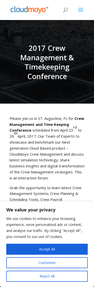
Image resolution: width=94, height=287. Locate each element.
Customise (47, 262)
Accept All (47, 249)
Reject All (47, 276)
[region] (47, 244)
